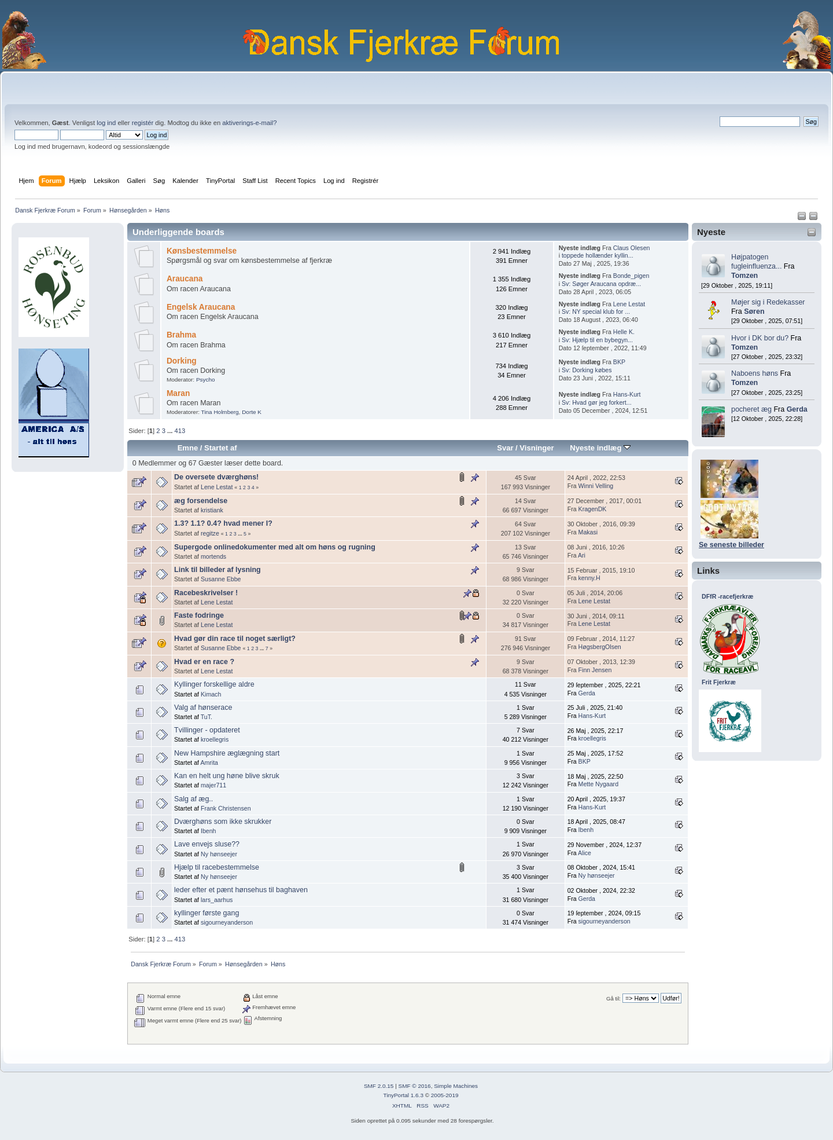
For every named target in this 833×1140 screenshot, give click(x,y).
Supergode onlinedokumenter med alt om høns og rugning (274, 547)
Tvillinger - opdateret (207, 730)
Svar (505, 447)
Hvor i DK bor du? (759, 338)
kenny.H (589, 577)
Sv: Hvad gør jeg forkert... (597, 402)
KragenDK (592, 508)
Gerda (797, 409)
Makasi (588, 532)
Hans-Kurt (627, 394)
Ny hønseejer (219, 854)
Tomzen (744, 276)
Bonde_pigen (631, 275)
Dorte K (251, 412)
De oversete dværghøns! (216, 477)
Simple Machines (456, 1086)
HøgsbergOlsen (599, 646)
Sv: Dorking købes (587, 369)
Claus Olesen (631, 247)
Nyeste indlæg (600, 447)
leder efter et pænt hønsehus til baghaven (241, 890)
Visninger (536, 447)
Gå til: (613, 998)
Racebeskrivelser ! (206, 593)
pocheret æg (751, 409)
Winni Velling (596, 485)
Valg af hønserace (203, 707)
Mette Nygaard (598, 783)
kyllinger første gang (206, 913)
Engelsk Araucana (201, 307)
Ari (581, 555)
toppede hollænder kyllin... (597, 255)
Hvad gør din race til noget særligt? (235, 639)
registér (142, 122)
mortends (213, 556)
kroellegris (214, 739)
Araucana (185, 278)
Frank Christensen (226, 808)
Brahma (181, 335)
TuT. (206, 716)
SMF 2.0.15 (379, 1086)
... (170, 430)
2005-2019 (445, 1095)
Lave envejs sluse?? (206, 844)
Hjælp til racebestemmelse (216, 867)
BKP (619, 361)
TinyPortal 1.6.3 (403, 1095)
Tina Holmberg (220, 412)
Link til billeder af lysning (217, 570)
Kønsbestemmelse (202, 251)
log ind (106, 122)
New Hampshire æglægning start (226, 753)
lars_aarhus (217, 899)
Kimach (211, 694)
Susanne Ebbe (221, 579)
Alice (584, 852)
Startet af (220, 447)
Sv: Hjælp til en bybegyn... (597, 339)
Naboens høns (754, 373)
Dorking (182, 361)
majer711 (213, 785)
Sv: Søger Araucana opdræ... (601, 283)
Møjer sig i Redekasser (768, 302)
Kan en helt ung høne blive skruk (226, 776)
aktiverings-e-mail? (249, 122)
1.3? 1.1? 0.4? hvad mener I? (223, 523)
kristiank (212, 510)
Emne (188, 447)
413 (179, 430)
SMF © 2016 (415, 1086)
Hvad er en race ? (204, 662)
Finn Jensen (595, 669)
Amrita (209, 762)
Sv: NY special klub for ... (596, 311)
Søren (754, 311)
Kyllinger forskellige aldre (214, 684)
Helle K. (624, 331)
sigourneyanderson (227, 922)
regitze (210, 533)
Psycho (205, 379)
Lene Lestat (629, 303)
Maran (178, 393)
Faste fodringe (199, 615)
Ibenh (208, 830)
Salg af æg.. (193, 799)
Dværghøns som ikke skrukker (222, 822)
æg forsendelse (200, 501)
